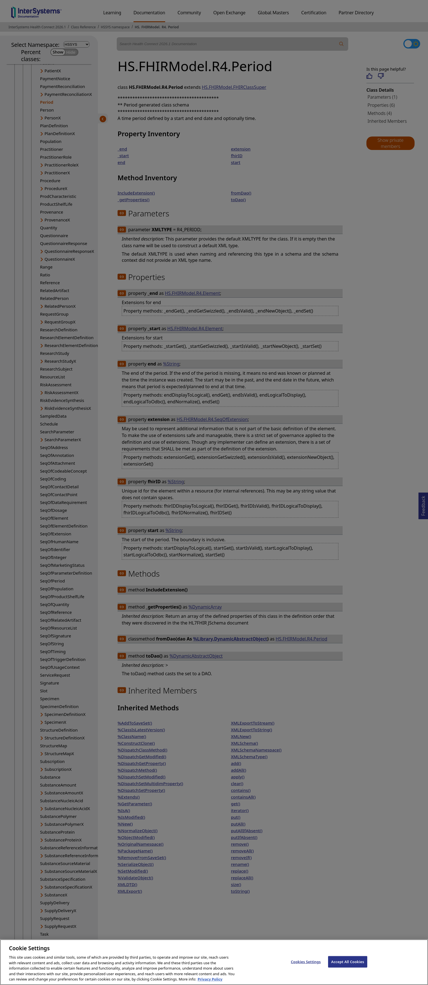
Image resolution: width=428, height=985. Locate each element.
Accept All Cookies (347, 970)
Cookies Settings (306, 970)
